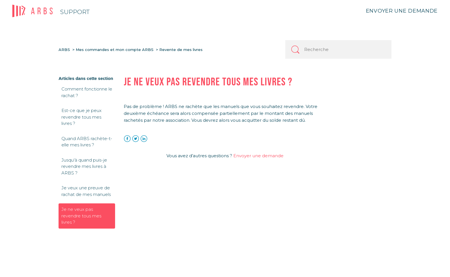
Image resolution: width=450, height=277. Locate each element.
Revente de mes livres (181, 49)
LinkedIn (144, 138)
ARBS (64, 49)
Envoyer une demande (402, 11)
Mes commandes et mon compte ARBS (115, 49)
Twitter (135, 138)
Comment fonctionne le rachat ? (86, 92)
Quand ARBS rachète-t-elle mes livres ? (86, 142)
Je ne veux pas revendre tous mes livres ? (81, 216)
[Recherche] (338, 49)
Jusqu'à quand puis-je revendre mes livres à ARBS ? (84, 166)
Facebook (127, 138)
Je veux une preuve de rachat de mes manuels (86, 191)
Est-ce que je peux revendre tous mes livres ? (81, 117)
